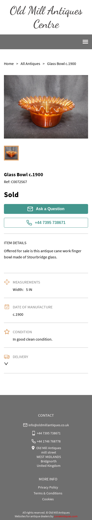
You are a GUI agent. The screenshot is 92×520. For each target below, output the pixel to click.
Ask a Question (45, 209)
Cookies (48, 499)
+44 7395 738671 (46, 222)
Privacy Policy (48, 487)
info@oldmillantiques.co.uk (48, 425)
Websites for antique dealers (32, 516)
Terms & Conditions (48, 493)
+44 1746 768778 (49, 441)
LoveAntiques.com (66, 516)
